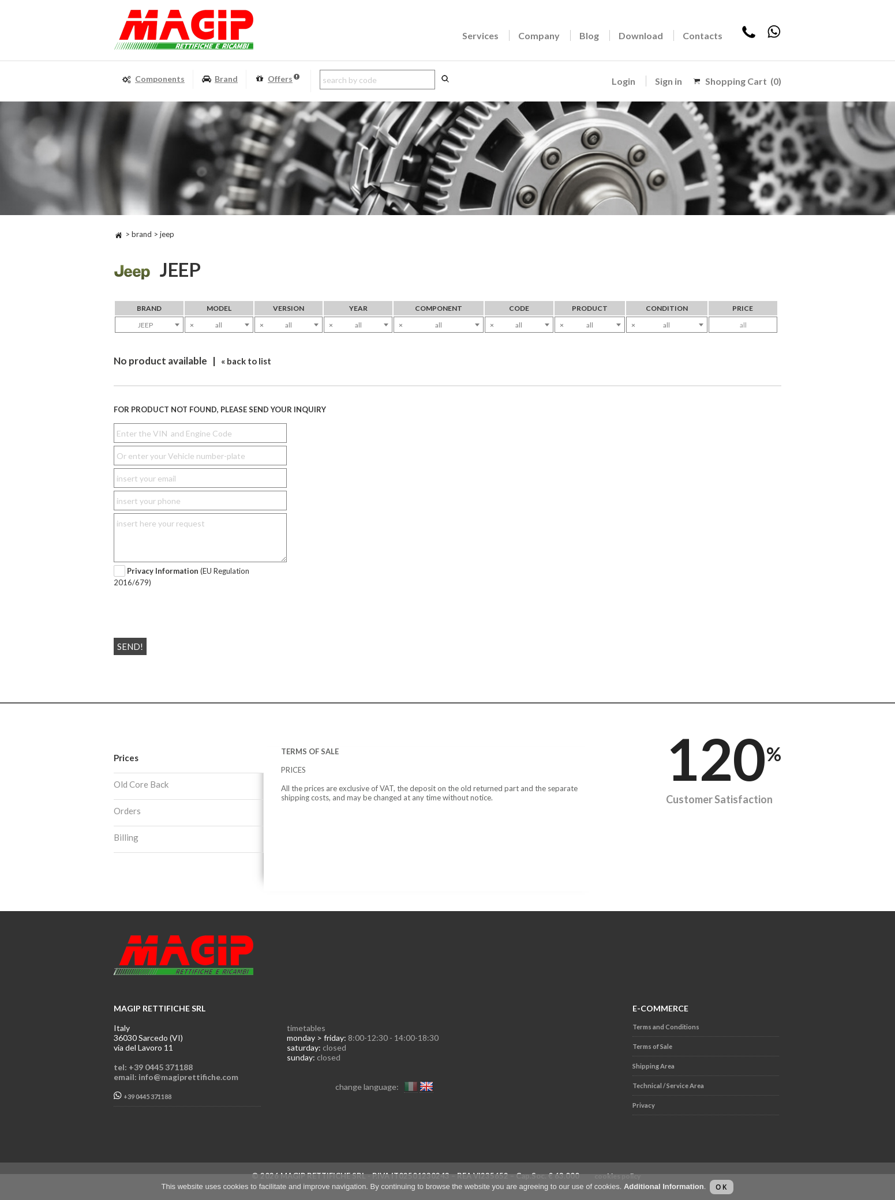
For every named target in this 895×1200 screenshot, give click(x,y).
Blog (589, 35)
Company (539, 35)
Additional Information (664, 1186)
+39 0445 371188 (142, 1096)
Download (641, 35)
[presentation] (184, 608)
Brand (219, 79)
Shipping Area (653, 1066)
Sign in (668, 81)
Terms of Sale (652, 1046)
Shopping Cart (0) (743, 81)
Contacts (702, 35)
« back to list (246, 361)
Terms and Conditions (665, 1026)
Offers (276, 79)
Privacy (643, 1105)
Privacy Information (163, 570)
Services (480, 35)
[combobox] (149, 325)
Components (153, 79)
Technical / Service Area (668, 1085)
